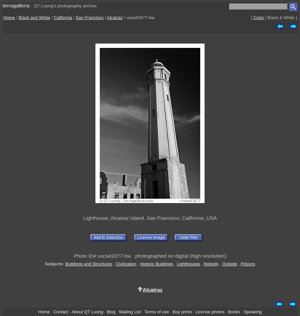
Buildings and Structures (88, 263)
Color (258, 17)
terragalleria (16, 5)
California (63, 17)
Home (9, 17)
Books (234, 311)
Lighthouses (188, 263)
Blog (111, 311)
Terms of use (156, 311)
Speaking (253, 311)
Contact (60, 311)
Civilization (126, 263)
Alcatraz (115, 17)
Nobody (211, 263)
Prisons (248, 263)
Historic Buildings (156, 263)
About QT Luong (87, 311)
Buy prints (182, 311)
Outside (229, 263)
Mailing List (130, 311)
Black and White (34, 17)
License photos (210, 311)
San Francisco (89, 17)
